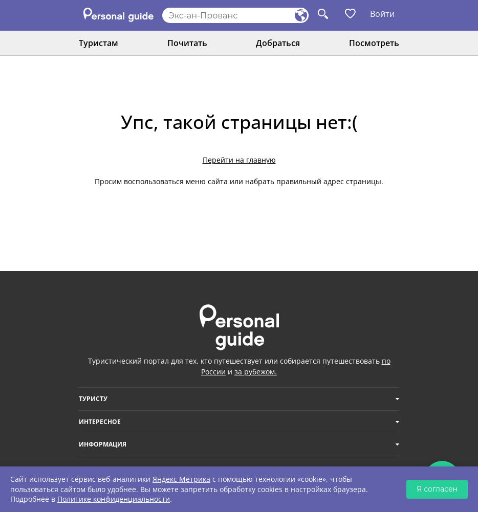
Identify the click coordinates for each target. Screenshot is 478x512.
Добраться (278, 43)
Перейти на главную (239, 160)
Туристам (98, 43)
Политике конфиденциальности (113, 499)
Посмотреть (374, 43)
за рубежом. (255, 371)
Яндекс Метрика (181, 479)
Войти (382, 13)
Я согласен (437, 489)
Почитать (187, 43)
